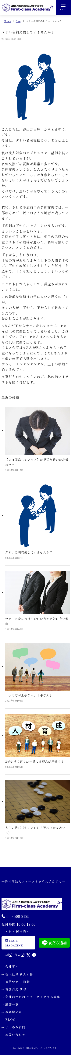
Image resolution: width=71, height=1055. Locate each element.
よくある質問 (15, 1027)
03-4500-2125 (16, 916)
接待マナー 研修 (17, 981)
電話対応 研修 (16, 989)
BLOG (10, 1019)
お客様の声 (13, 1012)
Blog (18, 21)
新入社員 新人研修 (19, 974)
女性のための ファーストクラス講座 (32, 996)
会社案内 (12, 966)
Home (7, 21)
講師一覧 (12, 1004)
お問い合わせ (15, 1034)
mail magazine (14, 942)
